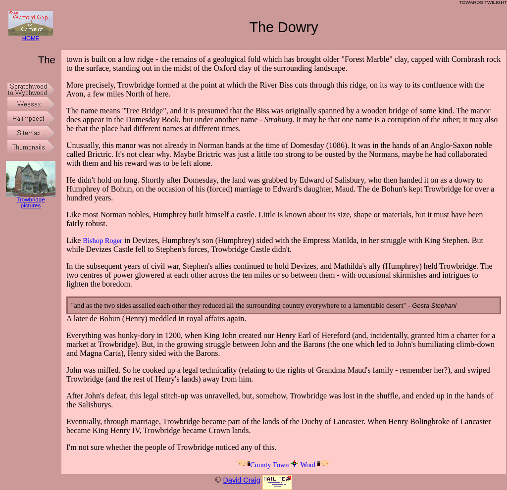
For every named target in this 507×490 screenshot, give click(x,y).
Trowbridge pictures (30, 200)
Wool (315, 465)
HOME (30, 36)
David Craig (241, 480)
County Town (262, 465)
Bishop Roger (102, 241)
